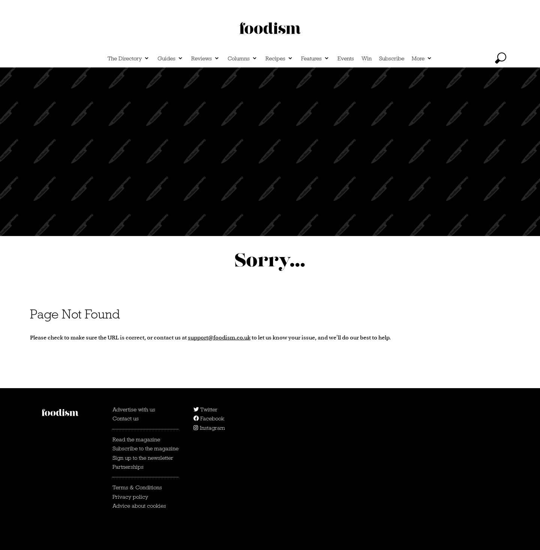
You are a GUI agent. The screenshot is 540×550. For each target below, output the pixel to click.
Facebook (209, 418)
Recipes (275, 58)
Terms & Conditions (137, 487)
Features (311, 58)
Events (346, 58)
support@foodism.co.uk (219, 337)
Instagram (209, 427)
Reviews (201, 58)
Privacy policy (130, 496)
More (418, 58)
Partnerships (128, 466)
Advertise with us (133, 409)
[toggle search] (500, 58)
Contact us (125, 418)
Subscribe (391, 58)
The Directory (125, 58)
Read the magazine (136, 439)
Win (367, 58)
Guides (167, 58)
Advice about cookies (139, 505)
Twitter (206, 409)
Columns (239, 58)
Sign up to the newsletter (142, 457)
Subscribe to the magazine (145, 448)
